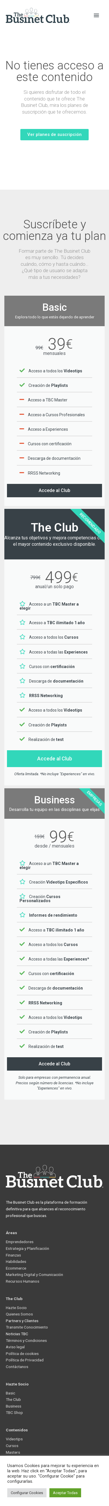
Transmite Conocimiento (27, 1327)
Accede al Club (54, 490)
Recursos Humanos (22, 1281)
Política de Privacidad (25, 1360)
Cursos (12, 1445)
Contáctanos (17, 1366)
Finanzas (13, 1255)
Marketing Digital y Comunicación (34, 1274)
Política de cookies (22, 1353)
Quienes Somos (19, 1314)
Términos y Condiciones (26, 1340)
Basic (10, 1393)
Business (13, 1406)
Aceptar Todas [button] (65, 1493)
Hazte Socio (16, 1307)
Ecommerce (16, 1268)
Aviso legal (15, 1347)
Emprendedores (19, 1241)
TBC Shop (14, 1412)
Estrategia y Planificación (27, 1248)
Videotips (14, 1439)
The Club (13, 1399)
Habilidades (16, 1261)
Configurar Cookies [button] (27, 1493)
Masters (13, 1452)
